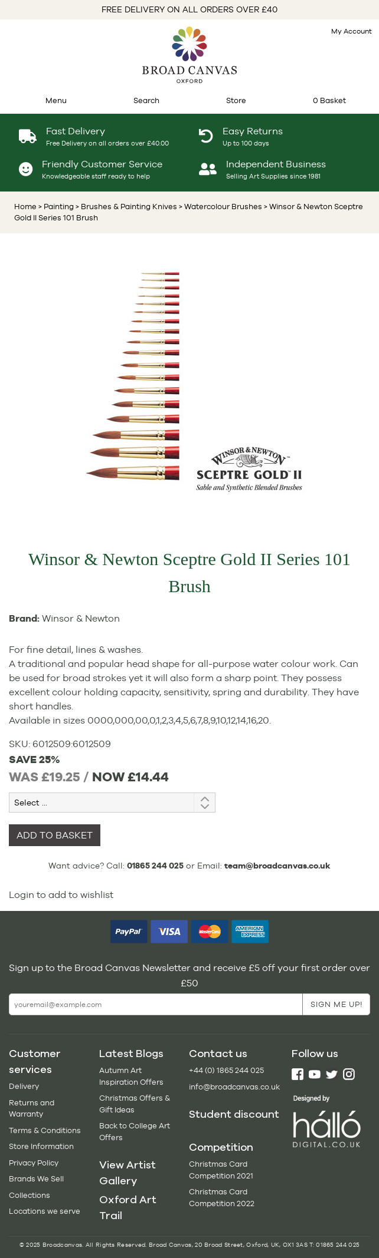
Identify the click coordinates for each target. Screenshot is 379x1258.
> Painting (56, 206)
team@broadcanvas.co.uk (277, 865)
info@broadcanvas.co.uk (234, 1086)
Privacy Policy (33, 1162)
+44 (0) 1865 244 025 (226, 1070)
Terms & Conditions (45, 1130)
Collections (29, 1195)
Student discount (234, 1114)
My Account (351, 31)
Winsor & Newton (81, 618)
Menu (56, 100)
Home (25, 206)
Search (146, 100)
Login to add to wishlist (61, 894)
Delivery (24, 1086)
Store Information (41, 1146)
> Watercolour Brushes (219, 206)
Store (236, 100)
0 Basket (329, 100)
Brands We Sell (36, 1178)
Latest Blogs (131, 1053)
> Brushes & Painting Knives (125, 206)
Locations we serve (44, 1211)
